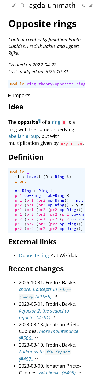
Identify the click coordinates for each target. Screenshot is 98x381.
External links (32, 241)
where (21, 181)
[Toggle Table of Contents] (5, 5)
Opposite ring (34, 255)
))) (79, 209)
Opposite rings (42, 23)
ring (56, 122)
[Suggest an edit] (91, 5)
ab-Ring (56, 195)
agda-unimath (52, 5)
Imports (21, 95)
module (17, 84)
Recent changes (36, 268)
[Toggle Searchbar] (22, 5)
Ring (59, 176)
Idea (16, 107)
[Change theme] (13, 5)
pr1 (18, 195)
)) (66, 200)
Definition (26, 157)
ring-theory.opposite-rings (57, 84)
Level (32, 176)
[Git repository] (84, 5)
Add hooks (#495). (58, 372)
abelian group (23, 136)
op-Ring (23, 190)
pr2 (41, 200)
